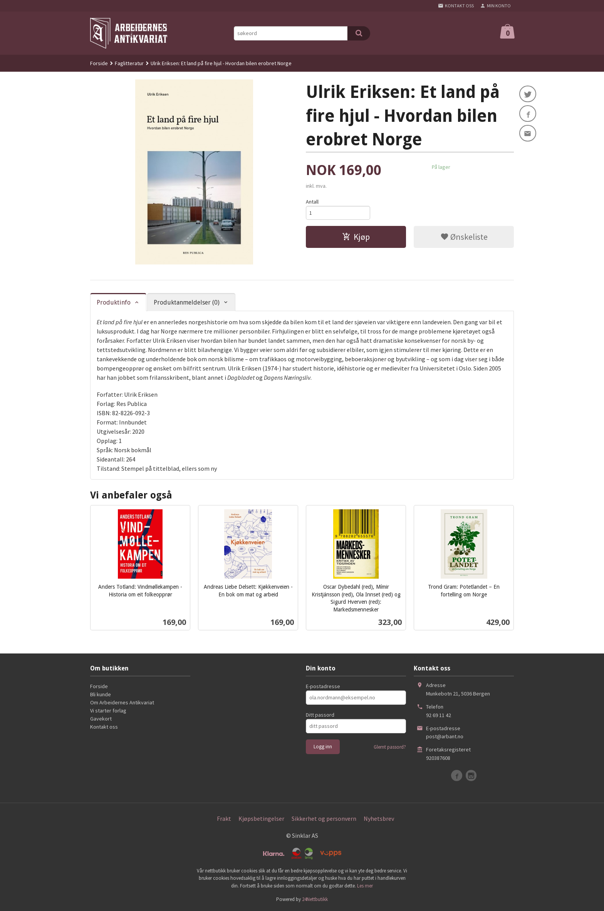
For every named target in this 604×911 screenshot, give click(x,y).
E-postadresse (323, 686)
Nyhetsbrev (379, 818)
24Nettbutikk (315, 899)
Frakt (224, 818)
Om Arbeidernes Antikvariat (122, 702)
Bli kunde (100, 694)
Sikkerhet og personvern (324, 818)
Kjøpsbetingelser (261, 818)
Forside (99, 63)
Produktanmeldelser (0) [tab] (187, 302)
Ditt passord (320, 714)
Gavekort (101, 718)
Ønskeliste (464, 237)
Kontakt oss (104, 726)
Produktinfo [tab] (114, 302)
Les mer (365, 885)
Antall (312, 201)
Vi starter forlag (108, 710)
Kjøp (356, 237)
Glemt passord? (390, 747)
